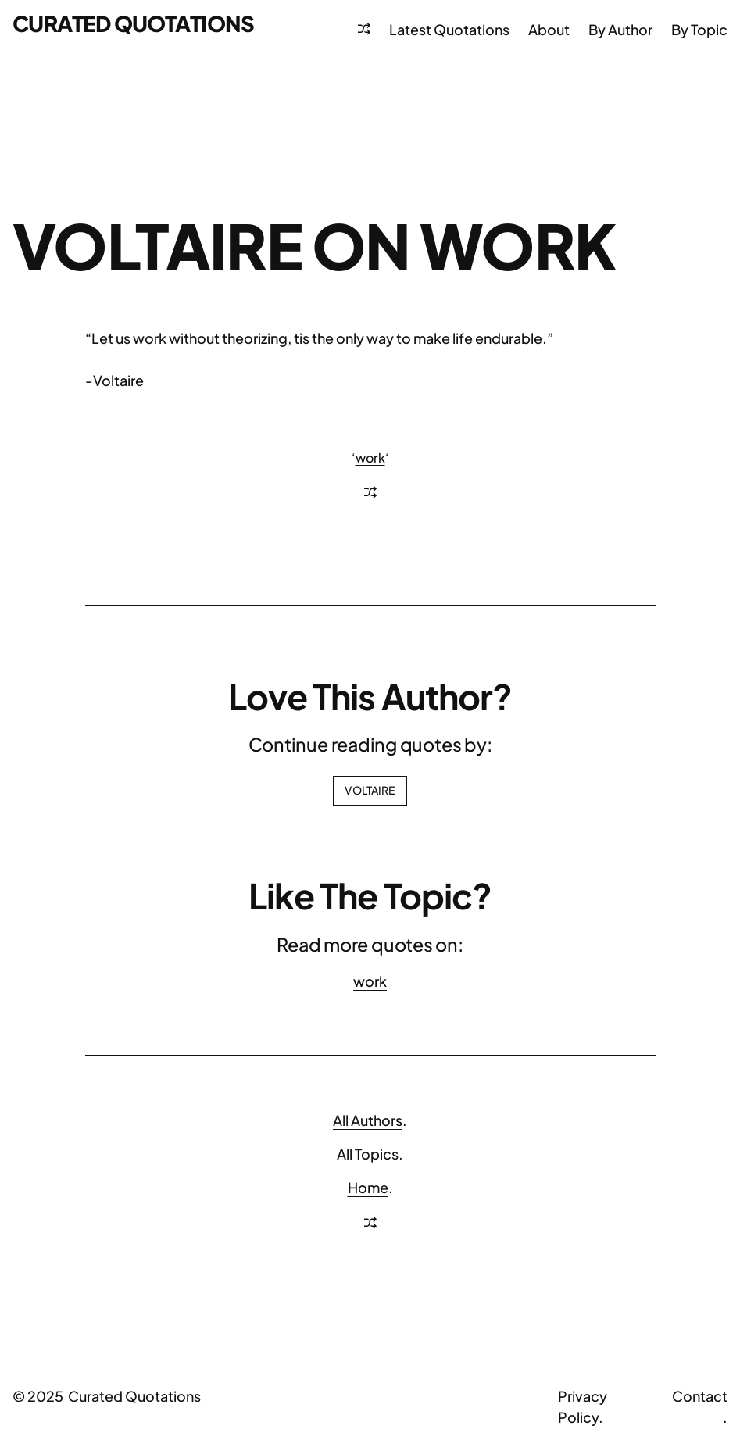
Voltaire (370, 790)
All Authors (367, 1120)
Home (368, 1187)
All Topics (368, 1154)
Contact (699, 1396)
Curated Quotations (133, 23)
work (370, 457)
